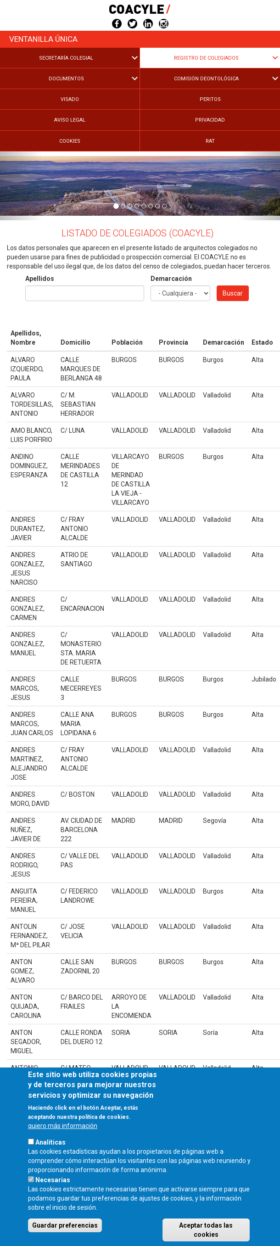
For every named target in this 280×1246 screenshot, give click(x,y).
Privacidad (210, 120)
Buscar (233, 293)
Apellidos (39, 278)
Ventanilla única (43, 39)
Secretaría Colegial (66, 58)
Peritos (210, 99)
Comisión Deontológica (206, 79)
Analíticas (50, 1164)
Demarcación (171, 278)
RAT (210, 141)
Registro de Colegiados (206, 58)
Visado (70, 99)
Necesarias (52, 1201)
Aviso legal (69, 120)
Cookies (69, 141)
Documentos (66, 79)
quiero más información (62, 1147)
